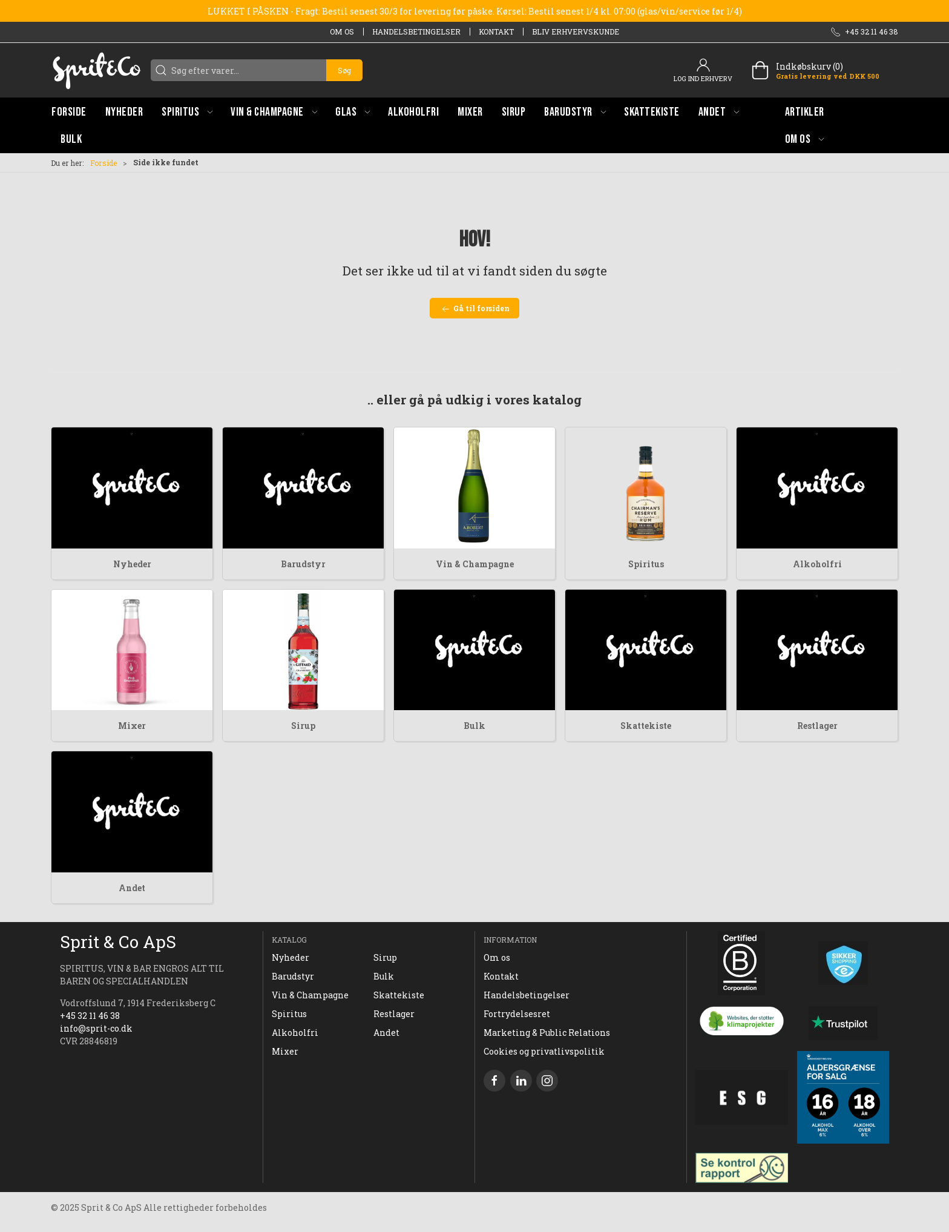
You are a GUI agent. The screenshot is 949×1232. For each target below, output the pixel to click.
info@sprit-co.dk (96, 1028)
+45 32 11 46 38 (90, 1015)
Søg (344, 70)
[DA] (96, 70)
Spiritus (646, 564)
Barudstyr (303, 564)
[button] (187, 111)
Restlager (817, 725)
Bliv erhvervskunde (575, 31)
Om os (342, 31)
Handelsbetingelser (416, 31)
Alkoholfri (817, 564)
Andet (132, 888)
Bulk (474, 725)
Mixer (132, 725)
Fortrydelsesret (517, 1014)
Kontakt (496, 31)
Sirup (303, 725)
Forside (103, 163)
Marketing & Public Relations (547, 1032)
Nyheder (132, 564)
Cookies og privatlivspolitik (544, 1051)
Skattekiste (645, 725)
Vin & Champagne (475, 564)
